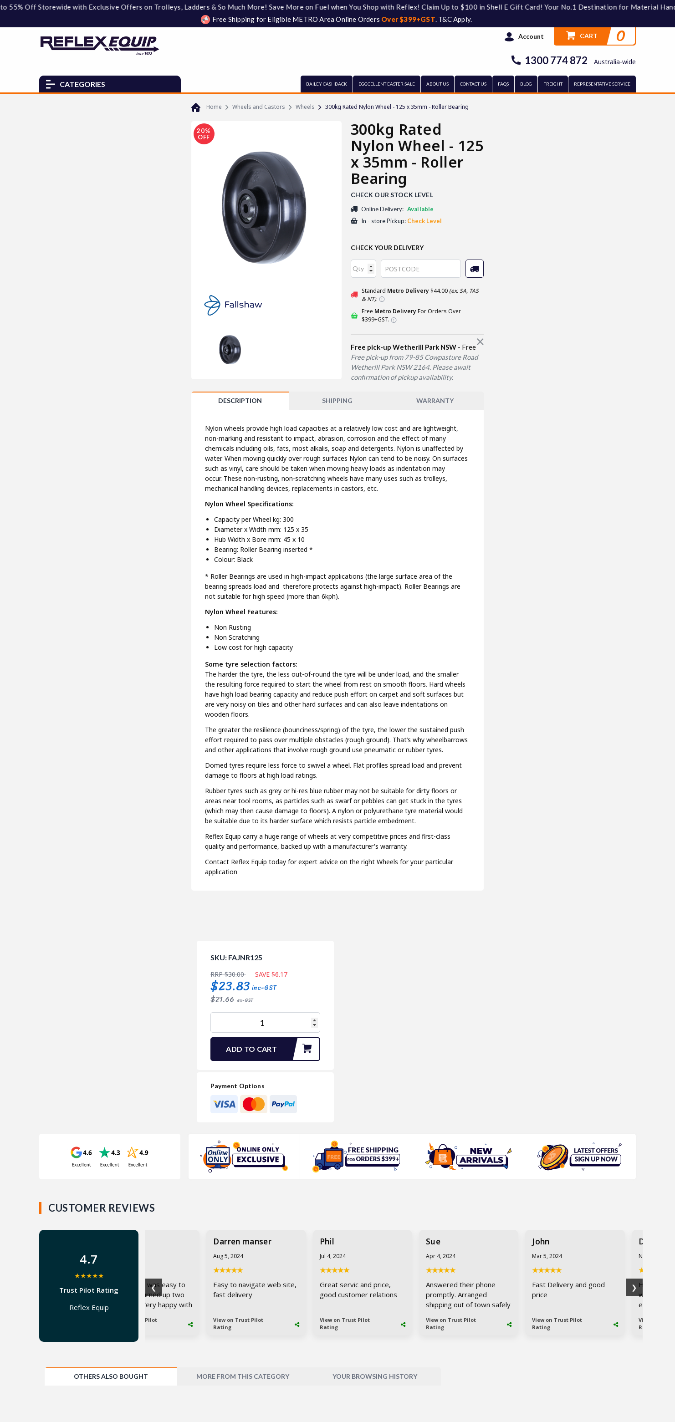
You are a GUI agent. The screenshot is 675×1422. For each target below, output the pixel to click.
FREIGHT (552, 84)
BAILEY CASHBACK (326, 84)
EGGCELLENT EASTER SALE (386, 84)
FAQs (503, 84)
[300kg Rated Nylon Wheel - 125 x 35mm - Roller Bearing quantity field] (265, 1022)
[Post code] (421, 269)
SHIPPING (337, 400)
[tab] (240, 401)
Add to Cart (272, 1049)
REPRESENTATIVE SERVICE (602, 84)
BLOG (526, 84)
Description (240, 400)
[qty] (363, 269)
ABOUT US (437, 84)
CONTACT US (473, 84)
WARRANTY (435, 400)
